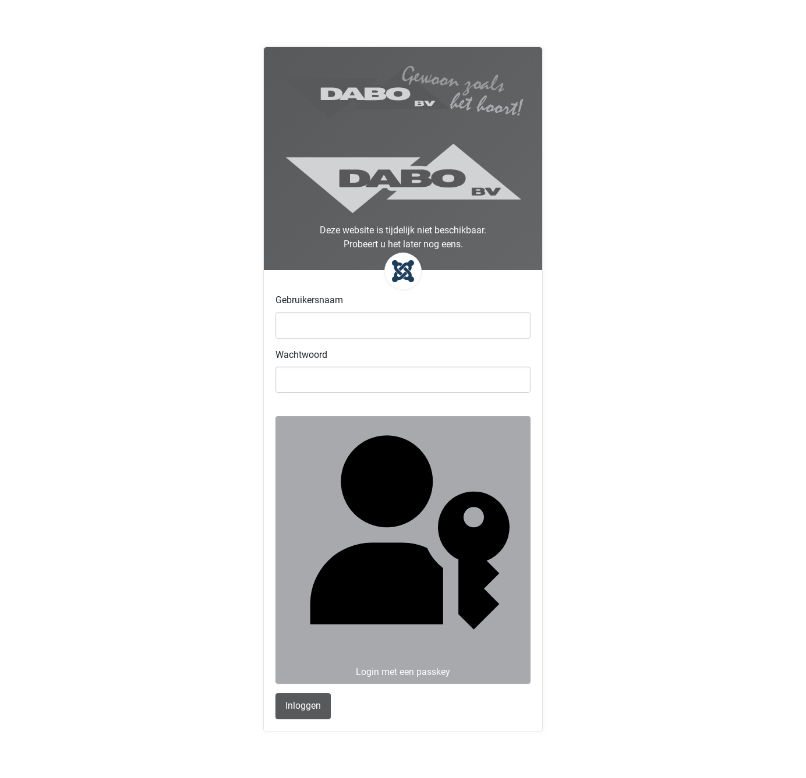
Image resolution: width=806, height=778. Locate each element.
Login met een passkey (402, 548)
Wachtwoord (301, 354)
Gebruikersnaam (309, 299)
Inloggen (303, 705)
